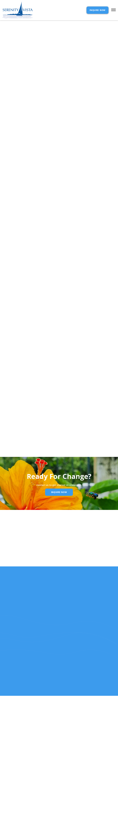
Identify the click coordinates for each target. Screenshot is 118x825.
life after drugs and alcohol (58, 280)
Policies (67, 791)
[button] (112, 10)
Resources (8, 796)
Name (13, 552)
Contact (68, 781)
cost (5, 786)
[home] (17, 10)
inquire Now (59, 492)
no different (51, 180)
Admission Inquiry (73, 786)
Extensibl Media (56, 818)
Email (53, 552)
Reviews (67, 796)
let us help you (9, 280)
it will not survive (91, 264)
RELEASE (6, 801)
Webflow (81, 818)
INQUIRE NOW (97, 10)
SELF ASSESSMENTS (73, 801)
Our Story (8, 791)
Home (5, 781)
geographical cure (101, 239)
